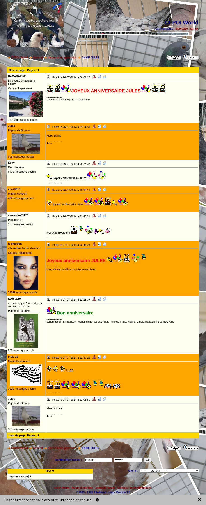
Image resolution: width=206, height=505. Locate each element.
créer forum (61, 487)
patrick (193, 28)
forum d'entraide (82, 487)
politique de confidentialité (134, 487)
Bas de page (17, 70)
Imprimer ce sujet (20, 476)
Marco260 (181, 28)
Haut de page (16, 435)
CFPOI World (19, 57)
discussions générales (62, 57)
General (38, 57)
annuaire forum (105, 487)
